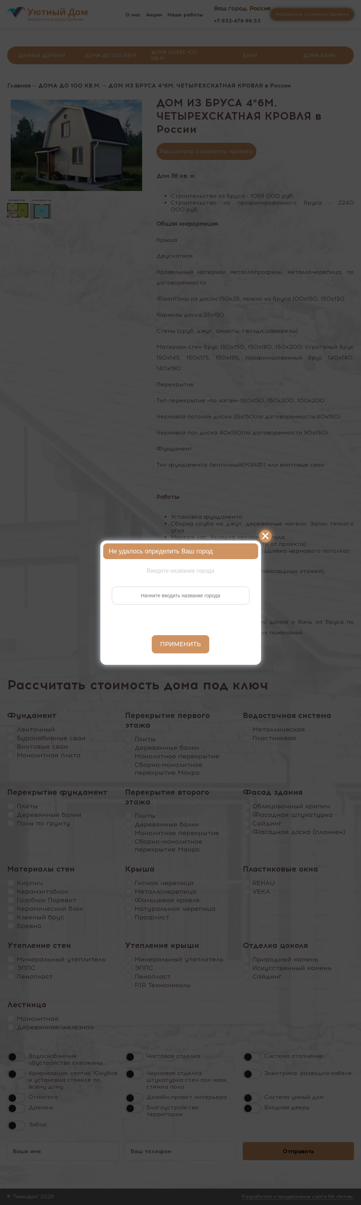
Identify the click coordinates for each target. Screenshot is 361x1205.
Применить (180, 644)
